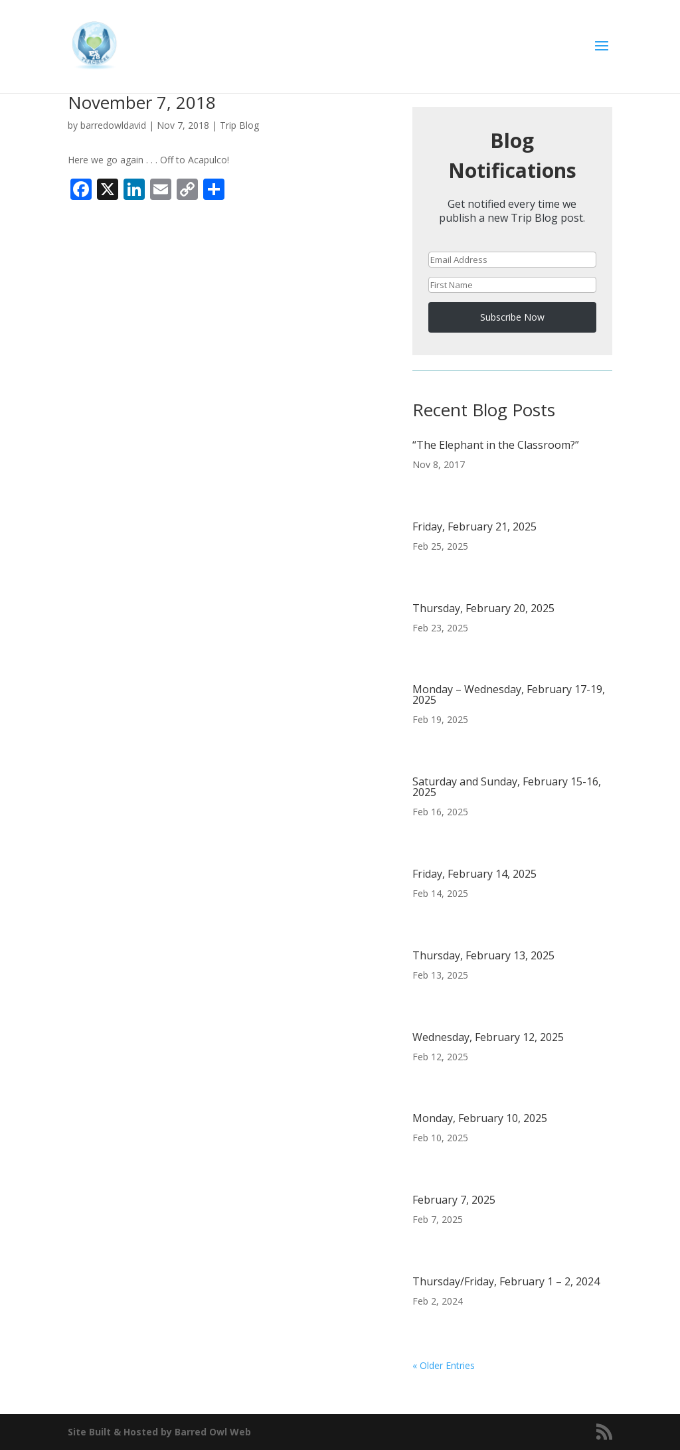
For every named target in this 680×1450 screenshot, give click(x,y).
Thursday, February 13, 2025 (483, 955)
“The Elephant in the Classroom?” (495, 445)
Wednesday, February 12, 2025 (488, 1037)
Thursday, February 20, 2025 (483, 608)
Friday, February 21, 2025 (474, 526)
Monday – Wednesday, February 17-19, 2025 (508, 694)
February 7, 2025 (453, 1199)
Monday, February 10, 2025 (479, 1118)
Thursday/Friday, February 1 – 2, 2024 (506, 1281)
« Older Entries (443, 1365)
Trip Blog (239, 125)
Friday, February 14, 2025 (474, 873)
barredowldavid (113, 125)
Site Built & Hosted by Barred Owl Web (159, 1431)
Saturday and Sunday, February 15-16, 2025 (506, 786)
